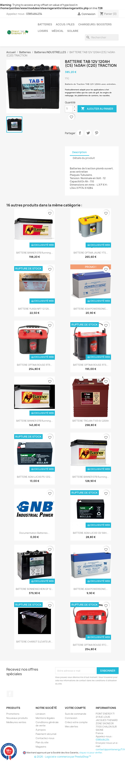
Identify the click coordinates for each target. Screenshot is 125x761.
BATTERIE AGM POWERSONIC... (91, 308)
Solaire (72, 31)
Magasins (41, 746)
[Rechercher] (102, 37)
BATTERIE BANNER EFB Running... (34, 252)
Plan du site (42, 742)
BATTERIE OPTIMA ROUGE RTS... (90, 364)
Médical (57, 31)
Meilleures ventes (16, 722)
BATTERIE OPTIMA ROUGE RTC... (90, 644)
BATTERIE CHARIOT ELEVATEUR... (34, 641)
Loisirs (43, 31)
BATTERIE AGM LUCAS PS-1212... (34, 476)
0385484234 (34, 14)
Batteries (45, 24)
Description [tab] (79, 152)
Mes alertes (71, 726)
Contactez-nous (45, 738)
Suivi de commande (75, 713)
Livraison (40, 713)
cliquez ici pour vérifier (90, 752)
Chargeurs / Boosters (95, 24)
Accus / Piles (65, 24)
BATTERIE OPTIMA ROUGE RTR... (34, 364)
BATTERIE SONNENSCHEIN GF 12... (34, 588)
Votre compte (75, 708)
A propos (41, 729)
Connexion (71, 718)
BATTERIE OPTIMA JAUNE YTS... (91, 252)
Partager (80, 133)
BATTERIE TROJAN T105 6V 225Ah (90, 420)
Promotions (12, 713)
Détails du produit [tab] (84, 158)
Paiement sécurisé (46, 733)
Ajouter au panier (97, 109)
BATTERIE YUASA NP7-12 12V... (34, 308)
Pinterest (96, 133)
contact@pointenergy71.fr (110, 749)
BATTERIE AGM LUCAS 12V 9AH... (90, 532)
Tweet (88, 133)
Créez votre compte (76, 722)
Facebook (10, 694)
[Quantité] (69, 108)
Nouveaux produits (17, 718)
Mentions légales (45, 718)
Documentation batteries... (34, 532)
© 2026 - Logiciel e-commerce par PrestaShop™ (62, 756)
